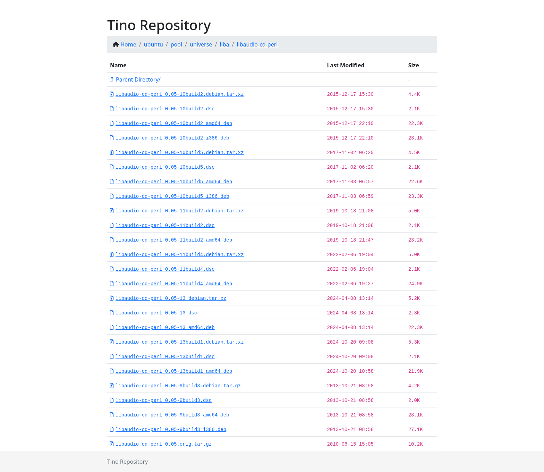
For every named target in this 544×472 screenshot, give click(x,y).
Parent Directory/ (135, 79)
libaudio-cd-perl (257, 44)
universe (201, 44)
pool (176, 44)
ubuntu (153, 44)
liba (224, 44)
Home (128, 44)
